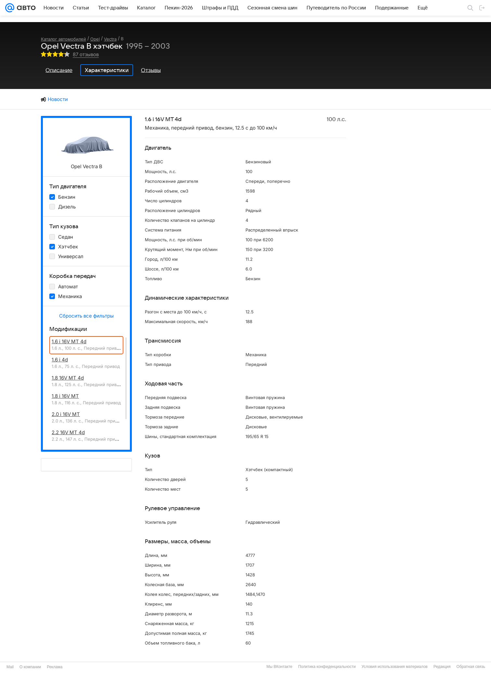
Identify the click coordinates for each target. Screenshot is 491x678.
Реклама (54, 667)
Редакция (442, 666)
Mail (10, 667)
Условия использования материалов (394, 666)
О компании (30, 667)
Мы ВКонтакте (279, 666)
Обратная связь (471, 666)
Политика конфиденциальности (327, 666)
